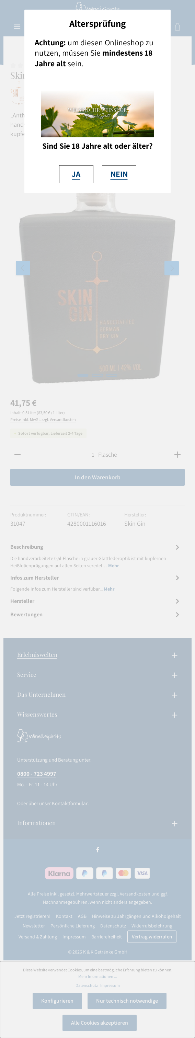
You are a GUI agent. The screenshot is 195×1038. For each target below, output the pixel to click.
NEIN (119, 174)
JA (76, 174)
